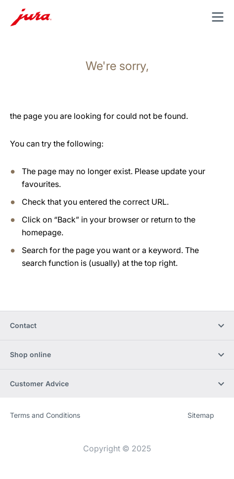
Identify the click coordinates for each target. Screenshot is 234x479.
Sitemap (200, 415)
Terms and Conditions (45, 415)
